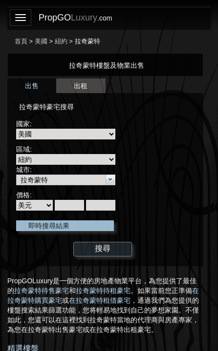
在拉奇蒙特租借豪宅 (100, 300)
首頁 (21, 41)
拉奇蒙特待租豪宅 (103, 290)
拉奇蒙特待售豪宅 (41, 290)
